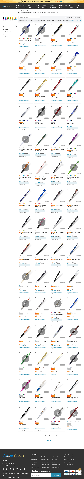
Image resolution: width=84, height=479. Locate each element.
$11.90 (75, 290)
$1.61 (23, 290)
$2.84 (41, 263)
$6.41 (59, 236)
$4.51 (43, 209)
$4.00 (23, 427)
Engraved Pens (35, 467)
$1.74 (43, 182)
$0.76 (68, 181)
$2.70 (68, 400)
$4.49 (55, 236)
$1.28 (41, 182)
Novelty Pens (44, 462)
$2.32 (23, 99)
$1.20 (41, 71)
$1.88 (75, 181)
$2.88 (55, 209)
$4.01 (59, 181)
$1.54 (75, 345)
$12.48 (71, 126)
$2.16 (20, 345)
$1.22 (68, 43)
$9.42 (71, 236)
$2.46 (27, 209)
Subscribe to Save (36, 471)
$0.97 (71, 154)
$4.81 (57, 236)
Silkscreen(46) (7, 34)
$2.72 (27, 236)
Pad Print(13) (7, 36)
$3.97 (52, 345)
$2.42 (52, 181)
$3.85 (73, 400)
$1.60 (75, 71)
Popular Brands (71, 6)
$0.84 (36, 71)
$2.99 (23, 345)
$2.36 (52, 290)
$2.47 (71, 318)
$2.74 (57, 209)
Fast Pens (24, 6)
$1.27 (52, 400)
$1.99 (36, 263)
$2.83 (36, 427)
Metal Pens (34, 459)
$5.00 (44, 471)
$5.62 (39, 153)
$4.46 (23, 126)
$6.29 (39, 126)
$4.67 (55, 263)
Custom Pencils (37, 6)
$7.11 (71, 209)
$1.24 (41, 345)
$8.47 (73, 209)
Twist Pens (54, 462)
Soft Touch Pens (56, 465)
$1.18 (71, 428)
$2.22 (25, 236)
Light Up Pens (45, 465)
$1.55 (20, 236)
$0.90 (36, 182)
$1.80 (27, 181)
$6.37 (27, 126)
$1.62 (41, 236)
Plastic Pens (34, 457)
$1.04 (52, 427)
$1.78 (55, 71)
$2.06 (39, 400)
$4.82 (39, 318)
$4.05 (41, 427)
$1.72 (23, 209)
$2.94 (43, 400)
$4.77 (43, 263)
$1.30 (27, 400)
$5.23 (75, 400)
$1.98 (73, 263)
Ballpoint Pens (56, 457)
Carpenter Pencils (69, 457)
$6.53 (68, 290)
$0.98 (36, 43)
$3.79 (27, 44)
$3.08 (25, 345)
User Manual (78, 6)
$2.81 (55, 181)
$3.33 (36, 318)
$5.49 (55, 345)
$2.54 (59, 71)
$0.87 (36, 345)
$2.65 (23, 44)
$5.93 (68, 209)
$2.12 (43, 71)
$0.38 (20, 44)
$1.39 (68, 263)
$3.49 (52, 263)
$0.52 (36, 209)
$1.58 (52, 373)
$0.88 (20, 71)
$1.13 (36, 236)
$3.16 (39, 209)
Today (48, 471)
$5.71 (27, 427)
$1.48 (39, 71)
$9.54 (25, 263)
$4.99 (57, 263)
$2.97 (52, 153)
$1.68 (75, 428)
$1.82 (71, 43)
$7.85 (59, 345)
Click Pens (54, 459)
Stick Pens (44, 457)
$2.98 (59, 400)
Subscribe (56, 475)
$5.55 (52, 43)
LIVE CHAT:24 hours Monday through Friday (11, 476)
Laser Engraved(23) (7, 33)
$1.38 (75, 154)
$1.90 (23, 236)
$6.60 (55, 126)
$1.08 (73, 181)
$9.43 (59, 126)
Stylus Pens (34, 462)
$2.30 (27, 290)
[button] (77, 17)
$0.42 (68, 71)
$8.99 (43, 126)
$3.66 (71, 400)
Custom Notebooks (53, 6)
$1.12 (71, 71)
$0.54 (25, 44)
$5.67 (57, 345)
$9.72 (73, 236)
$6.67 (59, 263)
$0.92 (68, 99)
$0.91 (20, 373)
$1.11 (23, 373)
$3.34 (39, 263)
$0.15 (4, 26)
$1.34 (23, 71)
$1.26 (25, 71)
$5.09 (23, 153)
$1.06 (57, 71)
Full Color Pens (56, 467)
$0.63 (55, 99)
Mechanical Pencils (69, 459)
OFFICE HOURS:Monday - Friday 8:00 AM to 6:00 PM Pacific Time (15, 473)
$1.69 (55, 427)
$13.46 (75, 236)
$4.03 (25, 427)
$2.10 (39, 99)
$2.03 (71, 263)
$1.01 (20, 290)
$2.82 (20, 427)
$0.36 (68, 428)
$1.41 (36, 373)
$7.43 (23, 263)
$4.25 (55, 153)
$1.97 (39, 43)
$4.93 (59, 290)
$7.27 (27, 153)
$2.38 (68, 126)
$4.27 (27, 345)
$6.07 (59, 153)
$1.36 (25, 181)
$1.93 (55, 373)
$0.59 (20, 209)
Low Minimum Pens (63, 6)
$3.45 (57, 181)
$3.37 (52, 236)
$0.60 (73, 71)
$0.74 (52, 71)
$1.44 (25, 290)
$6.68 (55, 43)
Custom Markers (44, 6)
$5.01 (25, 126)
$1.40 (36, 99)
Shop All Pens (30, 6)
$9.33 (73, 290)
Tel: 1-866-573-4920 (8, 464)
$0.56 (52, 99)
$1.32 (20, 99)
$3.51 (20, 126)
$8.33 (71, 290)
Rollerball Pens (45, 459)
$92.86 (16, 26)
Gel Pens (33, 465)
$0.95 (20, 181)
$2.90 (75, 263)
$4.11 (59, 209)
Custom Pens (18, 6)
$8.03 (43, 153)
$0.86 (73, 154)
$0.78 (20, 318)
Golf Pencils (67, 462)
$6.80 (68, 236)
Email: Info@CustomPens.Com (11, 466)
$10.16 (75, 209)
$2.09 (39, 373)
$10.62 (27, 263)
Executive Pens (45, 467)
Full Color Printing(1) (8, 31)
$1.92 (27, 71)
